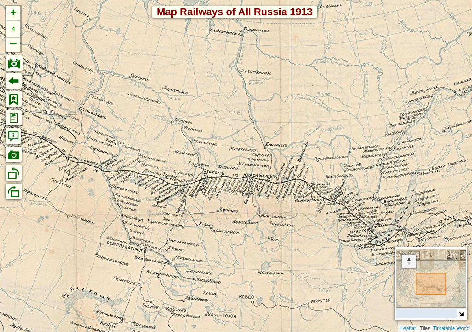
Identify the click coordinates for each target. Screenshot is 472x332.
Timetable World (451, 328)
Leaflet (408, 328)
